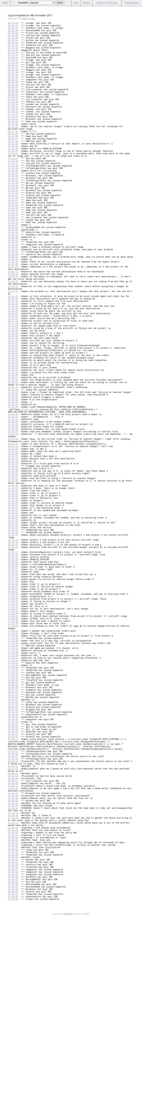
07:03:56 (13, 112)
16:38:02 (13, 507)
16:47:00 (13, 619)
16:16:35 (13, 365)
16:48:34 (13, 631)
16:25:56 (13, 448)
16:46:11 (13, 605)
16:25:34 (13, 439)
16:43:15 (13, 560)
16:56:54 (13, 681)
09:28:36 (13, 159)
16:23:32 (13, 419)
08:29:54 (13, 138)
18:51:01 (13, 847)
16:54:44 (13, 661)
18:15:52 (13, 835)
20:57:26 (13, 918)
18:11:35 (13, 829)
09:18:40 (13, 141)
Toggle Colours (28, 18)
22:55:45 (13, 1062)
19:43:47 (13, 876)
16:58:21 (13, 702)
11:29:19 (13, 194)
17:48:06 (13, 797)
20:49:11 (13, 903)
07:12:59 (13, 115)
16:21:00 (13, 401)
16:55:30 (13, 667)
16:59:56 (13, 708)
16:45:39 (13, 596)
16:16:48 (13, 368)
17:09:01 (13, 752)
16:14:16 (13, 357)
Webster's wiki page (107, 2)
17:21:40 (13, 782)
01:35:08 (13, 38)
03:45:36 (13, 82)
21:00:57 (13, 938)
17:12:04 (13, 767)
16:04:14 (13, 298)
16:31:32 (13, 466)
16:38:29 (13, 510)
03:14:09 (13, 55)
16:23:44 (13, 422)
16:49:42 (13, 643)
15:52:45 (13, 295)
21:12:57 (13, 962)
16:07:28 (13, 312)
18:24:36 (13, 838)
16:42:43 (13, 552)
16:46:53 (13, 616)
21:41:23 (13, 1018)
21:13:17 (13, 965)
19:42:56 (13, 873)
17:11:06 (13, 761)
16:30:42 (13, 460)
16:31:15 (13, 463)
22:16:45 (13, 1030)
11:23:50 (13, 188)
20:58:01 (13, 924)
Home (5, 2)
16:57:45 (13, 690)
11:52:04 (13, 200)
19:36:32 (13, 865)
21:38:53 (13, 1015)
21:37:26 (13, 1012)
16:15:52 (13, 363)
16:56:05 (13, 673)
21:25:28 (13, 991)
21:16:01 (13, 971)
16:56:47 (13, 678)
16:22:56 (13, 413)
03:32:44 (13, 67)
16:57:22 (13, 687)
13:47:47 (13, 239)
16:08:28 (13, 324)
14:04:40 (13, 253)
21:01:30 (13, 941)
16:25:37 (13, 442)
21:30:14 (13, 997)
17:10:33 (13, 758)
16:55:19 (13, 664)
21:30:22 (13, 1000)
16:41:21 (13, 531)
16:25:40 (13, 445)
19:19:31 (13, 853)
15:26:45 (13, 286)
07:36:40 (13, 126)
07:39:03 (13, 129)
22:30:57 (13, 1039)
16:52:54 (13, 652)
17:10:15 (13, 755)
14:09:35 (13, 259)
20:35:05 (13, 900)
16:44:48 (13, 578)
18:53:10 (13, 850)
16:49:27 (13, 637)
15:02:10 (13, 283)
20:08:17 (13, 882)
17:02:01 (13, 729)
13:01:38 (13, 221)
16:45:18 (13, 581)
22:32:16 (13, 1042)
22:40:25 (13, 1051)
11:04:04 (13, 177)
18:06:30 (13, 820)
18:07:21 (13, 823)
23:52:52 (13, 1074)
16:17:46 (13, 383)
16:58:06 (13, 696)
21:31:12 (13, 1006)
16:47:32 (13, 628)
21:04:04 (13, 953)
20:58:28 (13, 927)
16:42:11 (13, 543)
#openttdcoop (132, 2)
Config (137, 8)
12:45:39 (13, 215)
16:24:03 (13, 425)
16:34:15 (13, 481)
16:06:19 (13, 301)
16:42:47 (13, 554)
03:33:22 (13, 76)
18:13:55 (13, 832)
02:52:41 (13, 50)
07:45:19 (13, 135)
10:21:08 (13, 165)
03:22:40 (13, 58)
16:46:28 (13, 608)
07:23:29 (13, 117)
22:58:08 (13, 1071)
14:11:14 (13, 262)
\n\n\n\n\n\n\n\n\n (42, 2)
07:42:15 (13, 132)
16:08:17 (13, 321)
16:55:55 (13, 670)
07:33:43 (13, 120)
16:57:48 (13, 693)
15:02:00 (13, 280)
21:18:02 (13, 977)
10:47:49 (13, 174)
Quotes (86, 2)
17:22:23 (13, 791)
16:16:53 (13, 371)
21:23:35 (13, 989)
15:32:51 (13, 289)
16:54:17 (13, 658)
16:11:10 (13, 345)
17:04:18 (13, 740)
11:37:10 (13, 197)
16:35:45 (13, 501)
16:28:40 (13, 454)
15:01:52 (13, 274)
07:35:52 (13, 123)
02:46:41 (13, 47)
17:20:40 (13, 779)
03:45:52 (13, 85)
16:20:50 (13, 395)
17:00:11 (13, 711)
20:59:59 (13, 935)
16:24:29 (13, 433)
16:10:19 (13, 339)
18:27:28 (13, 841)
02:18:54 (13, 44)
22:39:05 (13, 1048)
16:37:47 (13, 504)
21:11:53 (13, 959)
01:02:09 (13, 32)
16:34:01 (13, 475)
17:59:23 (13, 805)
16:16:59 (13, 374)
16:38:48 (13, 513)
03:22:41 (13, 61)
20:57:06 (13, 915)
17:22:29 (13, 794)
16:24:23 (13, 428)
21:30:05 (13, 994)
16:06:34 (13, 306)
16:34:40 (13, 484)
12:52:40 (13, 218)
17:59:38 (13, 808)
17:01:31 (13, 726)
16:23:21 (13, 416)
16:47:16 (13, 622)
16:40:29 (13, 522)
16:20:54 (13, 398)
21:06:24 (13, 956)
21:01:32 (13, 947)
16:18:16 (13, 386)
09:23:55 (13, 156)
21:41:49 (13, 1021)
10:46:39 (13, 171)
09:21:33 (13, 153)
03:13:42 (13, 53)
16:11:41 (13, 351)
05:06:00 (13, 94)
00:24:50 (13, 23)
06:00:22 (13, 100)
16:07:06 (13, 309)
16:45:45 (13, 599)
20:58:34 (13, 929)
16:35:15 (13, 498)
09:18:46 (13, 144)
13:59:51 (13, 247)
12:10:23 (13, 206)
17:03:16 (13, 735)
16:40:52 (13, 528)
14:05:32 (13, 256)
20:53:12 (13, 906)
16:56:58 (13, 684)
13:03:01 (13, 224)
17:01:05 (13, 720)
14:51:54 (13, 271)
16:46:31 (13, 611)
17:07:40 (13, 743)
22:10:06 (13, 1024)
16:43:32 (13, 563)
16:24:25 (13, 430)
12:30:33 (13, 212)
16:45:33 (13, 590)
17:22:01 (13, 785)
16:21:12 (13, 404)
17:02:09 (13, 732)
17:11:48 (13, 764)
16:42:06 (13, 540)
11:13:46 (13, 185)
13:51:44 (13, 241)
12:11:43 (13, 209)
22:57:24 (13, 1068)
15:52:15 (13, 292)
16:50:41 (13, 649)
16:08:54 (13, 327)
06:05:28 (13, 103)
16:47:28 (13, 625)
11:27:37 (13, 191)
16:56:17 (13, 676)
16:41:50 (13, 534)
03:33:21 (13, 73)
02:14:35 (13, 41)
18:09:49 (13, 826)
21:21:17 (13, 983)
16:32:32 (13, 469)
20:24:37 (13, 897)
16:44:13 (13, 569)
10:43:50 (13, 168)
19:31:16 (13, 862)
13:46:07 (13, 236)
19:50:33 (13, 879)
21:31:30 (13, 1009)
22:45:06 (13, 1056)
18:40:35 (13, 844)
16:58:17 (13, 699)
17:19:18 (13, 773)
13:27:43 (13, 227)
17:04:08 (13, 738)
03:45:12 (13, 79)
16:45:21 (13, 584)
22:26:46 (13, 1036)
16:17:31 (13, 377)
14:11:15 (13, 265)
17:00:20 (13, 714)
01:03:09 (13, 35)
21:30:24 (13, 1003)
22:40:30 (13, 1053)
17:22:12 (13, 788)
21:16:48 (13, 974)
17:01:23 (13, 723)
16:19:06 (13, 389)
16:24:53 (13, 436)
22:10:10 (13, 1027)
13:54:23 (13, 244)
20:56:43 (13, 909)
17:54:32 (13, 803)
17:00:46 (13, 717)
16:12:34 (13, 354)
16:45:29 (13, 587)
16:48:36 (13, 634)
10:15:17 (13, 162)
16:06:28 (13, 303)
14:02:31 (13, 250)
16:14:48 (13, 360)
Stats (75, 2)
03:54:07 (13, 91)
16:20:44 (13, 392)
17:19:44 (13, 776)
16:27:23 (13, 451)
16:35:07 (13, 495)
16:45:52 (13, 602)
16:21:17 (13, 407)
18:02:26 (13, 811)
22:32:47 (13, 1045)
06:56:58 (13, 106)
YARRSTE (68, 1089)
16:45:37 (13, 593)
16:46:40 (13, 614)
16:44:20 (13, 572)
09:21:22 (13, 147)
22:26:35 (13, 1033)
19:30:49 (13, 856)
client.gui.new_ (30, 487)
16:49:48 (13, 646)
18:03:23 (13, 814)
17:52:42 (13, 800)
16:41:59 (13, 537)
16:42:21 (13, 546)
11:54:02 (13, 203)
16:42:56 (13, 557)
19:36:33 (13, 867)
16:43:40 (13, 566)
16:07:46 (13, 315)
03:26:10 (13, 64)
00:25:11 (13, 26)
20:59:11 (13, 932)
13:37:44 (13, 233)
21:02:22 (13, 950)
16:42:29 (13, 549)
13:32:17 (13, 230)
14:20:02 (13, 268)
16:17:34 (13, 380)
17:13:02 (13, 770)
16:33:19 (13, 472)
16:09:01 (13, 333)
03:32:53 (13, 70)
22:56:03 (13, 1065)
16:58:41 (13, 705)
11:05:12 (13, 179)
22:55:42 (13, 1059)
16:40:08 (13, 516)
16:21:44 (13, 410)
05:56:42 (13, 97)
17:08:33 (13, 746)
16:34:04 (13, 478)
